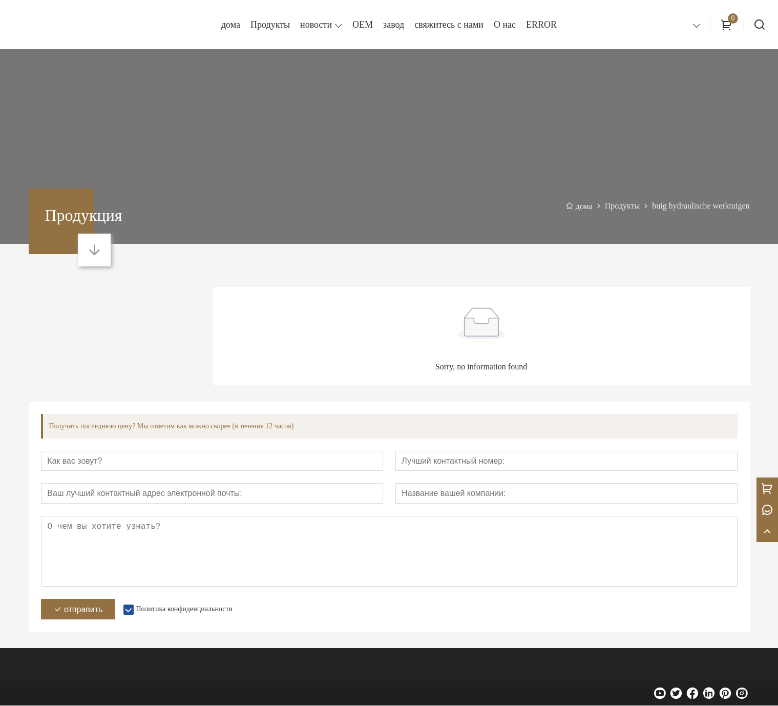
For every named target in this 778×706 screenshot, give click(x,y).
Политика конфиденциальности (184, 609)
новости (316, 24)
